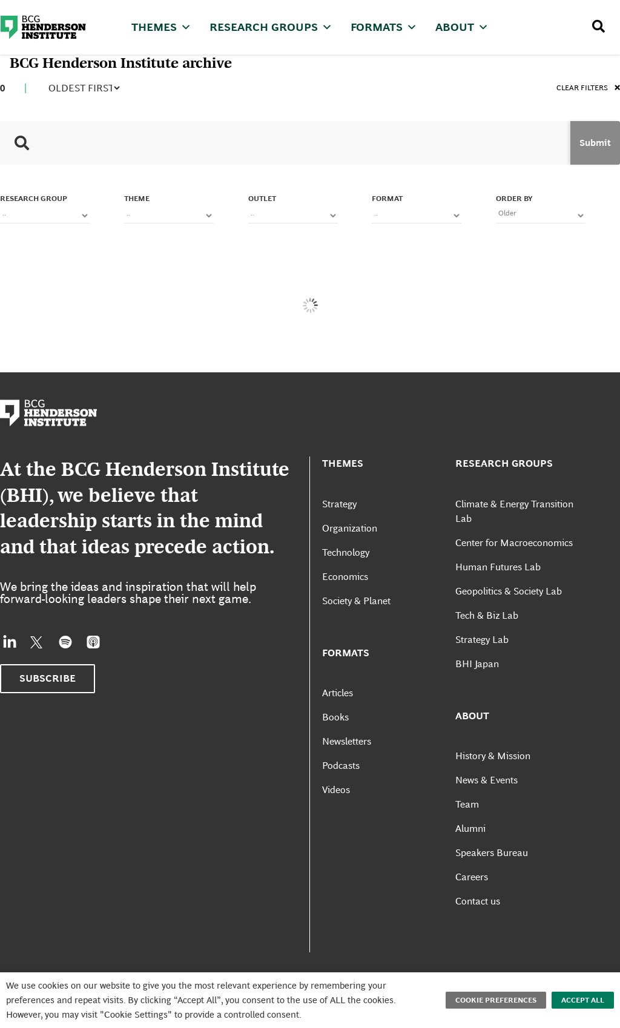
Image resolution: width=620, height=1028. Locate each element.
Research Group (33, 198)
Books (335, 717)
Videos (336, 790)
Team (467, 804)
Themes (161, 27)
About (462, 27)
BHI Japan (477, 664)
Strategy (339, 504)
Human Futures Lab (498, 567)
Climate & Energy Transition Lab (514, 511)
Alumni (470, 828)
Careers (471, 877)
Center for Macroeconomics (514, 543)
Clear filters (588, 89)
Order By (514, 198)
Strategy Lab (482, 639)
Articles (337, 693)
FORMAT (387, 198)
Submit (595, 142)
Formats (384, 27)
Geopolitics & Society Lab (508, 591)
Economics (345, 576)
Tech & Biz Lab (486, 615)
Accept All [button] (582, 1000)
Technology (345, 552)
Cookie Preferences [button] (495, 1000)
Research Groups (270, 27)
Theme (137, 198)
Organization (349, 528)
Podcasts (341, 765)
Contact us (477, 901)
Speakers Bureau (491, 852)
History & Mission (492, 756)
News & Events (486, 780)
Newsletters (346, 741)
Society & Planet (356, 601)
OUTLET (262, 198)
